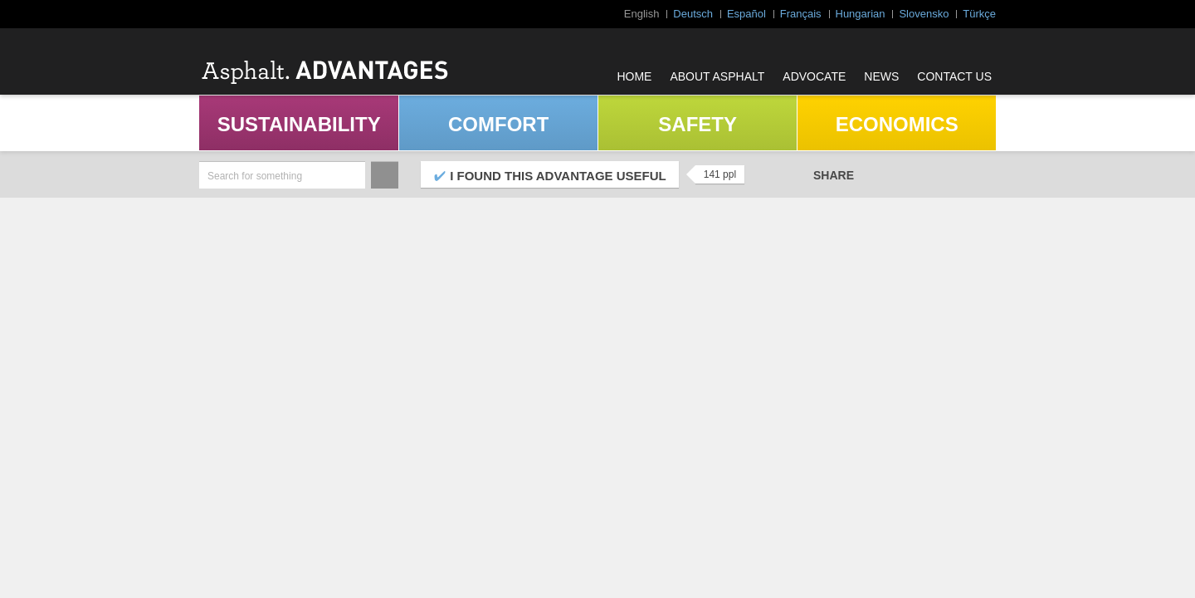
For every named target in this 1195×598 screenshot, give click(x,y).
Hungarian (860, 13)
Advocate (814, 76)
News (881, 76)
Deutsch (693, 13)
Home (634, 76)
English (642, 13)
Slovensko (924, 13)
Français (801, 13)
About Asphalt (717, 76)
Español (746, 13)
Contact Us (954, 76)
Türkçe (979, 13)
